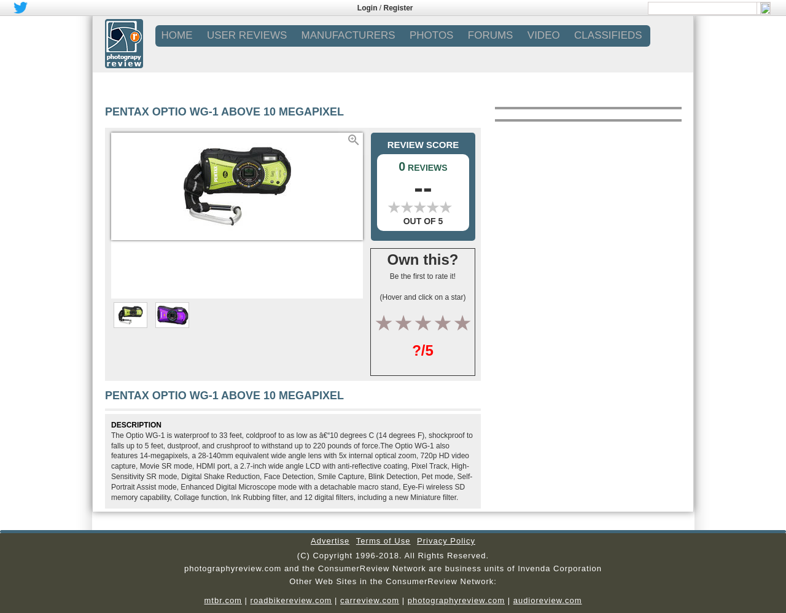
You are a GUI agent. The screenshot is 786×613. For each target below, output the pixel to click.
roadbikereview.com (291, 600)
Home (177, 35)
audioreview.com (547, 600)
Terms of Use (383, 540)
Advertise (330, 540)
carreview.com (369, 600)
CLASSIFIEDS (608, 35)
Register (398, 8)
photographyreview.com (456, 600)
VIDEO (543, 35)
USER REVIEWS (247, 35)
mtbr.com (222, 600)
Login (367, 8)
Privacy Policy (446, 540)
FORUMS (490, 35)
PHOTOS (431, 35)
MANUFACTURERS (348, 35)
